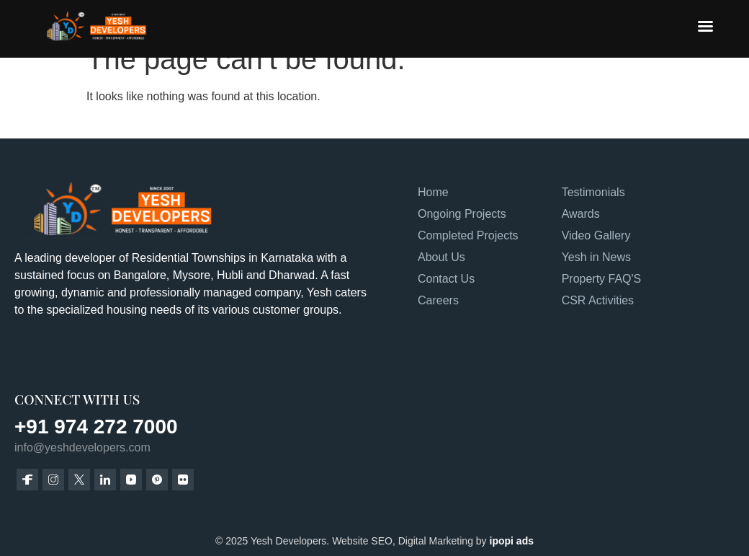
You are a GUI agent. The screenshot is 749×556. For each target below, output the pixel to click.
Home (433, 192)
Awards (581, 214)
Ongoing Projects (462, 214)
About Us (441, 257)
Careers (438, 300)
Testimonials (593, 192)
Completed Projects (468, 235)
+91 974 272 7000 (96, 426)
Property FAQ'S (602, 279)
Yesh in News (596, 257)
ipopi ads (512, 541)
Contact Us (446, 279)
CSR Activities (598, 300)
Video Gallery (596, 235)
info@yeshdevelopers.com (82, 447)
